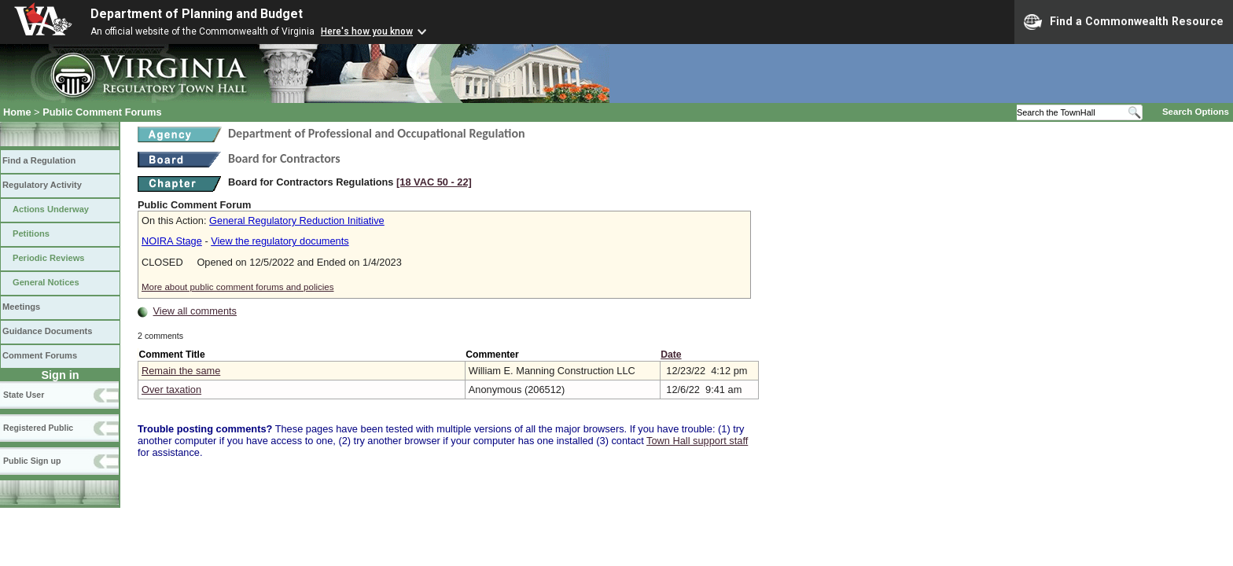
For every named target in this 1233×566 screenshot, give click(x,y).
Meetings (21, 306)
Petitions (31, 233)
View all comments (195, 311)
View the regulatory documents (279, 241)
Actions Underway (51, 209)
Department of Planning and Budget (196, 13)
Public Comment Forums (101, 112)
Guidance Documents (47, 331)
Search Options (1195, 111)
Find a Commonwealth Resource (1124, 22)
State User (23, 394)
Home (17, 112)
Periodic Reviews (49, 258)
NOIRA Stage (172, 241)
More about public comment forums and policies (238, 287)
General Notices (46, 282)
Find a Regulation (38, 160)
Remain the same (181, 371)
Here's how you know (367, 31)
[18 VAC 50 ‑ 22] (434, 182)
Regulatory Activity (42, 184)
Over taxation (171, 389)
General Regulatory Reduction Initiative (297, 220)
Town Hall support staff (697, 441)
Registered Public (38, 427)
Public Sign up (32, 460)
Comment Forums (39, 355)
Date (671, 354)
